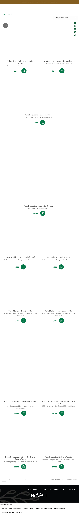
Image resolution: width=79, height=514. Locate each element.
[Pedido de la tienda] (65, 18)
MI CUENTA (48, 489)
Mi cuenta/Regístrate (59, 508)
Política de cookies (28, 508)
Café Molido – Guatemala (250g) (20, 257)
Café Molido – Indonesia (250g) (58, 311)
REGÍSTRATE (60, 489)
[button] (61, 70)
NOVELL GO (37, 489)
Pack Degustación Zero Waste (58, 457)
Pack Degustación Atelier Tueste (39, 115)
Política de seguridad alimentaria (43, 508)
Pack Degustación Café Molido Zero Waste (58, 402)
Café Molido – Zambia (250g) (58, 257)
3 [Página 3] (14, 479)
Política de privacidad (15, 508)
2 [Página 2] (9, 479)
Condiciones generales (8, 512)
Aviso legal (4, 508)
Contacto (71, 489)
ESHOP (28, 489)
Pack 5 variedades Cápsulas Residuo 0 (20, 402)
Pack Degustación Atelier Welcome (59, 61)
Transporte (19, 512)
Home (4, 14)
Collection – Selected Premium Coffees (21, 62)
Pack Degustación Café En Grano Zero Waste (20, 458)
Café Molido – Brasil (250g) (20, 311)
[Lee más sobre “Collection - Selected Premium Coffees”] (24, 70)
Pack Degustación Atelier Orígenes (39, 206)
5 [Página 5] (25, 479)
